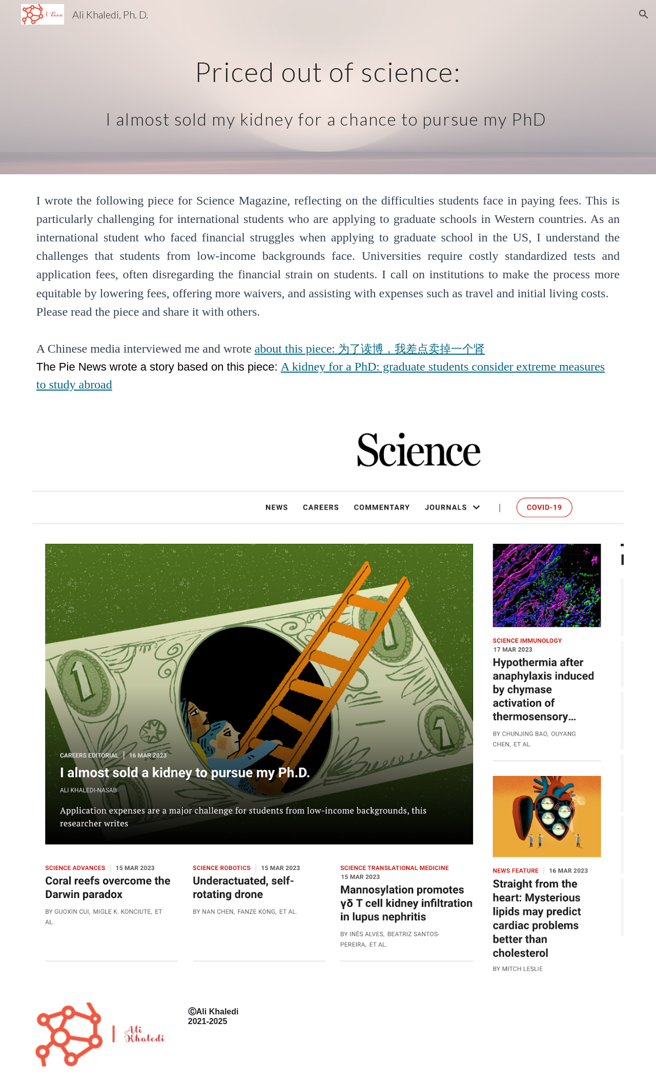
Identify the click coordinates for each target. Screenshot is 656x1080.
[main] (328, 87)
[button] (643, 14)
